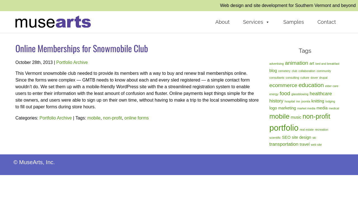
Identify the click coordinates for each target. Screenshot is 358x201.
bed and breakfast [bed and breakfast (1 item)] (327, 63)
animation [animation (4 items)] (296, 63)
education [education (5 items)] (311, 85)
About (222, 22)
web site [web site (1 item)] (316, 144)
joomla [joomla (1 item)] (305, 101)
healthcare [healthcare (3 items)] (321, 93)
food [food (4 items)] (285, 93)
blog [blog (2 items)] (273, 70)
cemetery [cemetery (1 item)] (284, 71)
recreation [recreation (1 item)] (321, 129)
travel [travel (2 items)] (305, 144)
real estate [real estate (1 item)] (307, 129)
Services (256, 22)
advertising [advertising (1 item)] (276, 63)
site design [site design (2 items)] (301, 137)
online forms (136, 118)
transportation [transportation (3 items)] (283, 144)
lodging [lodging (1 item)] (330, 101)
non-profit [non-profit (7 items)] (316, 116)
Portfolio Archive (72, 62)
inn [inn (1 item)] (298, 101)
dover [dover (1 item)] (314, 77)
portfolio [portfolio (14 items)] (283, 127)
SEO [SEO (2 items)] (286, 137)
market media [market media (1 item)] (306, 108)
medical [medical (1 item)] (334, 108)
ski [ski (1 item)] (314, 137)
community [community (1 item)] (324, 71)
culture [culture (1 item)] (304, 77)
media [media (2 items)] (322, 108)
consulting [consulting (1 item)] (292, 77)
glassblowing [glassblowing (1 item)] (299, 94)
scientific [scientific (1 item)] (275, 137)
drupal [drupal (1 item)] (323, 77)
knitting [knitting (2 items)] (317, 101)
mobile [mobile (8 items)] (279, 116)
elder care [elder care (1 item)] (331, 86)
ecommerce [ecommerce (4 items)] (283, 85)
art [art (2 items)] (311, 63)
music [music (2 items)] (296, 117)
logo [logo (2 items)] (273, 108)
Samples (293, 22)
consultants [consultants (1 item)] (276, 77)
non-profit (112, 118)
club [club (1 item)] (294, 71)
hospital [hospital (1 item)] (290, 101)
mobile (93, 118)
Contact (326, 22)
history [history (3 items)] (276, 101)
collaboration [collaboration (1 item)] (306, 71)
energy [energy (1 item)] (274, 94)
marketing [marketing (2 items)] (287, 108)
